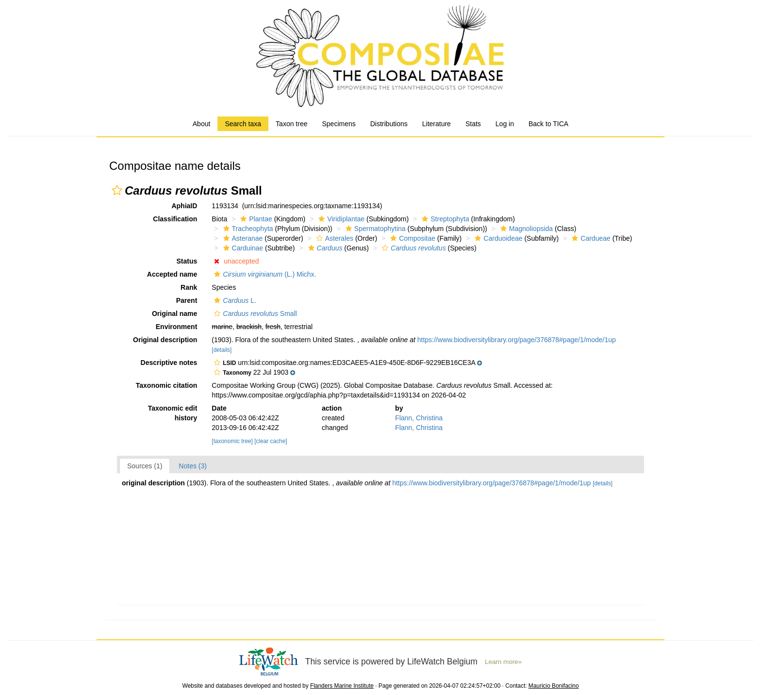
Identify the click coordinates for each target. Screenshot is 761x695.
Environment (177, 327)
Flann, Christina (419, 418)
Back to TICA (548, 124)
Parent (187, 300)
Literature (436, 124)
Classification (175, 219)
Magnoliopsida (525, 228)
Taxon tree (291, 124)
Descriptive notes (169, 362)
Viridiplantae (340, 219)
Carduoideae (497, 238)
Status (187, 261)
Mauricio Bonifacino (554, 685)
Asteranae (242, 238)
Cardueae (590, 238)
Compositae (411, 238)
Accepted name (172, 274)
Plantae (255, 219)
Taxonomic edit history (173, 413)
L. (234, 300)
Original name (174, 313)
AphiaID (184, 206)
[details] (222, 350)
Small (254, 313)
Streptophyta (444, 219)
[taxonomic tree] (232, 441)
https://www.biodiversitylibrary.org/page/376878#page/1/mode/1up (516, 340)
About (202, 124)
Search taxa (243, 124)
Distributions (389, 124)
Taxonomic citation (167, 385)
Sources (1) (144, 466)
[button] (117, 190)
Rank (189, 287)
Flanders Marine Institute (342, 685)
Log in (505, 124)
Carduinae (242, 248)
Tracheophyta (247, 228)
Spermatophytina (374, 228)
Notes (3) (193, 466)
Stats (473, 124)
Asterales (333, 238)
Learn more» (503, 661)
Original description (165, 340)
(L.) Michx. (264, 274)
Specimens (338, 124)
